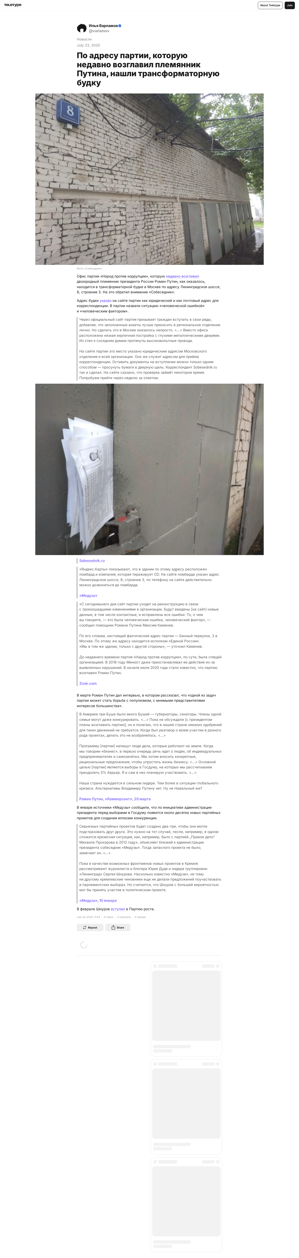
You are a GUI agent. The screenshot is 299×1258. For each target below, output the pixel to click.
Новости (84, 39)
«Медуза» (88, 595)
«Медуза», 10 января (98, 900)
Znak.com (88, 683)
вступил (118, 909)
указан (106, 301)
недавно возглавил (182, 276)
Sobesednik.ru (92, 561)
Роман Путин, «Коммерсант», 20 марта (115, 799)
